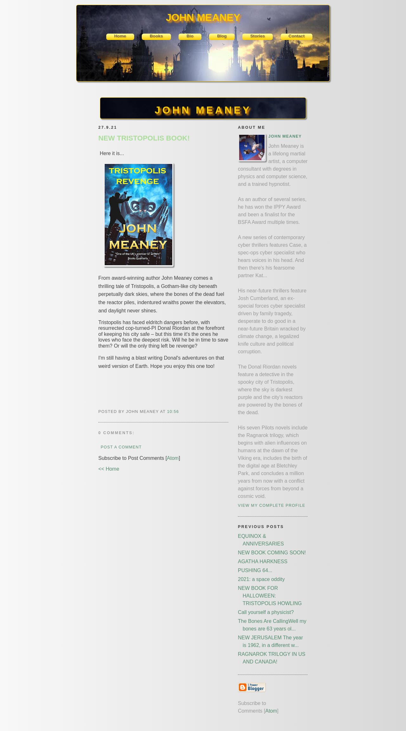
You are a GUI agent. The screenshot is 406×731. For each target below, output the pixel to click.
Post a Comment (121, 447)
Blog (221, 36)
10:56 (173, 411)
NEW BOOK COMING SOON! (272, 552)
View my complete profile (271, 505)
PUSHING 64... (255, 570)
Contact (297, 36)
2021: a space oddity (261, 579)
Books (156, 36)
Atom (173, 458)
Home (120, 36)
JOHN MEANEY (202, 110)
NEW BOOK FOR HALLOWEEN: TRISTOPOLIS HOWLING (270, 595)
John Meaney (285, 136)
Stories (257, 36)
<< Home (108, 469)
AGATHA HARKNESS (262, 561)
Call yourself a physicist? (266, 612)
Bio (190, 36)
